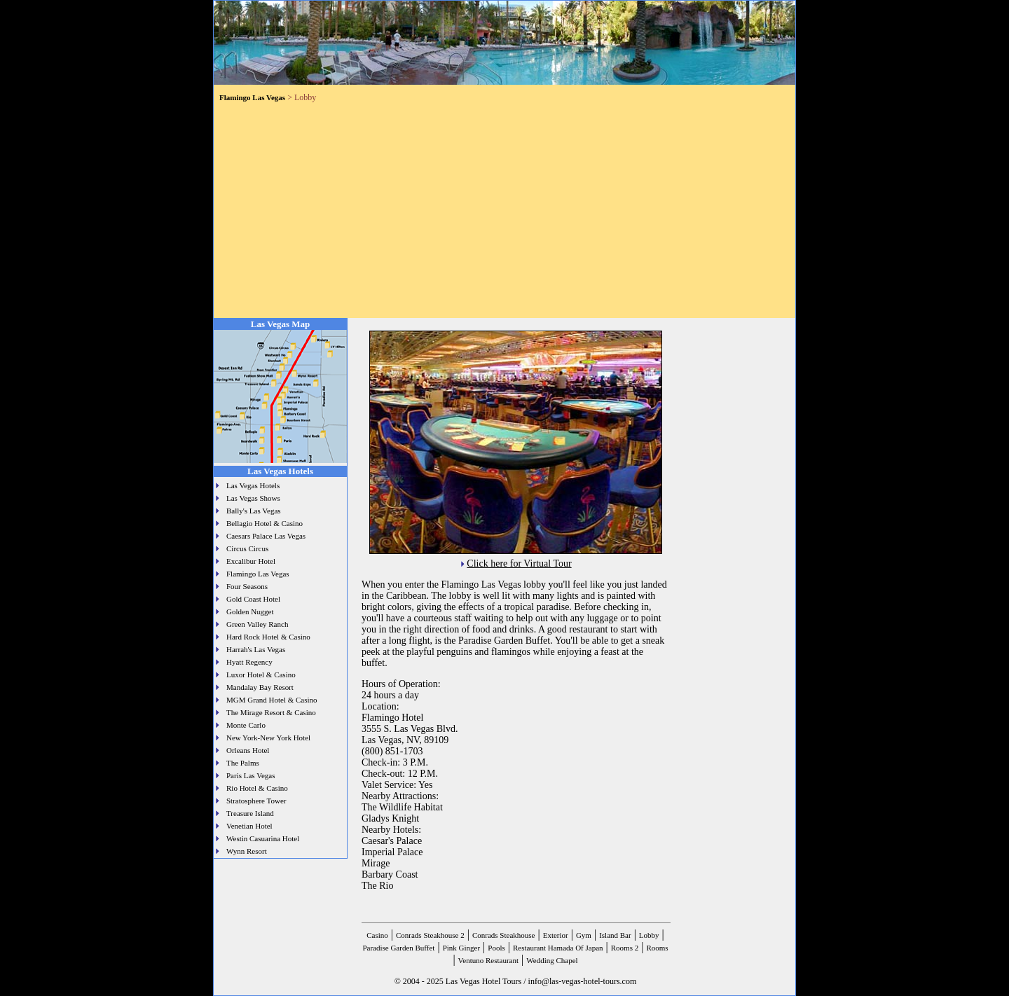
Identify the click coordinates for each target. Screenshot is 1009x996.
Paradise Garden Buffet (398, 947)
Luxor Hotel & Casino (261, 674)
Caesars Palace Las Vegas (266, 536)
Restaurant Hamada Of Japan (558, 947)
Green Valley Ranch (257, 624)
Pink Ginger (461, 947)
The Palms (242, 763)
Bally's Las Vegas (253, 510)
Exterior (555, 935)
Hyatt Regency (249, 662)
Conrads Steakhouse (503, 935)
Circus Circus (247, 548)
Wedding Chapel (551, 960)
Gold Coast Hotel (253, 599)
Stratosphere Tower (256, 800)
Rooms (657, 947)
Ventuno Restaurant (488, 960)
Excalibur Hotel (250, 561)
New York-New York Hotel (268, 737)
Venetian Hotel (249, 826)
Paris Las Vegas (250, 775)
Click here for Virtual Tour (519, 563)
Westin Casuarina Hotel (262, 838)
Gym (583, 935)
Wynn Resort (246, 851)
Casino (377, 935)
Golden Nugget (250, 611)
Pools (496, 947)
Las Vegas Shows (253, 498)
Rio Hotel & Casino (257, 788)
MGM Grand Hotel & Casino (271, 700)
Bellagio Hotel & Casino (264, 523)
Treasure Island (250, 813)
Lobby (649, 935)
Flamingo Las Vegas (257, 573)
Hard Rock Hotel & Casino (268, 636)
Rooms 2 (624, 947)
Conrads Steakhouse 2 (430, 935)
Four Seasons (247, 586)
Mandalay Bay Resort (260, 687)
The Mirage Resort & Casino (271, 712)
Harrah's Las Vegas (255, 649)
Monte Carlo (246, 725)
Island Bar (615, 935)
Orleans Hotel (247, 750)
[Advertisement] (504, 207)
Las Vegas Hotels (253, 485)
